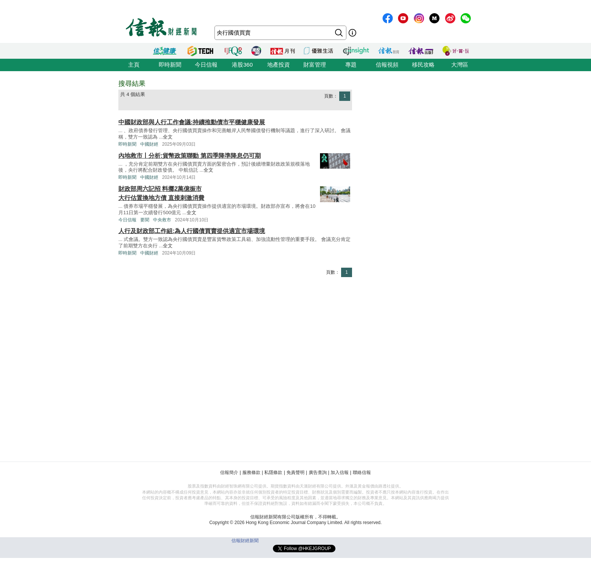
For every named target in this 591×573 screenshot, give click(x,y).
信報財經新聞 (245, 540)
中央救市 (162, 219)
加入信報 (340, 472)
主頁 (133, 64)
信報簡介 (229, 472)
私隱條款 (273, 472)
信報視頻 (387, 64)
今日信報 (206, 64)
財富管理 (314, 64)
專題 (351, 64)
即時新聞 (170, 64)
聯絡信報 (362, 472)
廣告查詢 (318, 472)
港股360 (242, 64)
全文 (168, 137)
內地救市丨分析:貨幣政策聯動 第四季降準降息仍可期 (189, 155)
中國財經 (149, 144)
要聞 (144, 219)
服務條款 (251, 472)
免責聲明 (295, 472)
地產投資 (278, 64)
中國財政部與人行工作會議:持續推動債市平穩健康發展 (191, 122)
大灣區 (459, 64)
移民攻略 (423, 64)
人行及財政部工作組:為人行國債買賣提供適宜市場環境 (191, 231)
